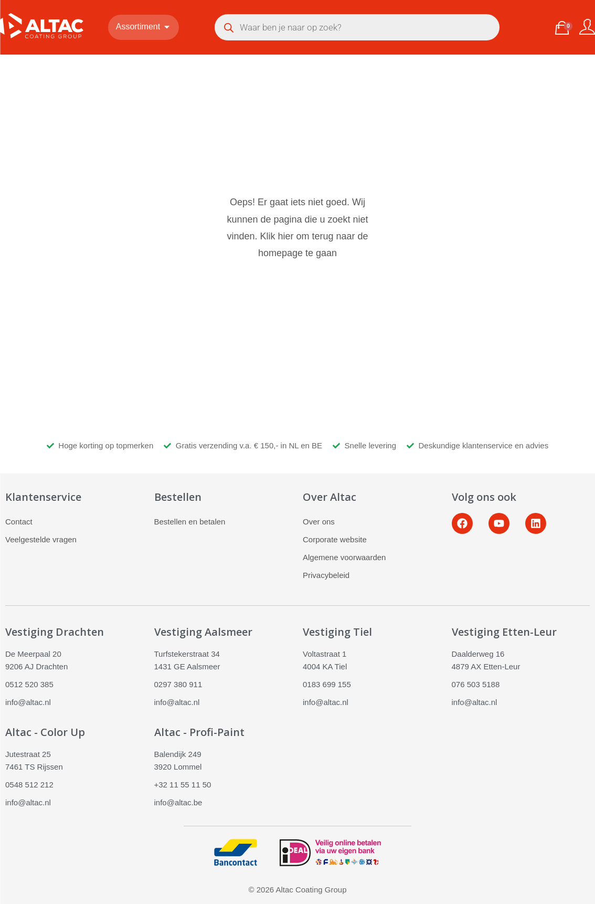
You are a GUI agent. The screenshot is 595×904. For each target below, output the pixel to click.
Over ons (319, 521)
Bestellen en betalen (190, 521)
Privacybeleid (326, 575)
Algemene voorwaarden (344, 557)
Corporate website (335, 539)
